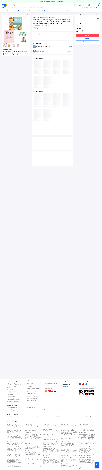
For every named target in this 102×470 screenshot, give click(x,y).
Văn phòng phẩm (70, 465)
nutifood (59, 416)
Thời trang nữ (28, 424)
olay (81, 416)
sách (38, 7)
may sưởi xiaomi (84, 462)
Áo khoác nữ (34, 426)
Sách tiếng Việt (64, 465)
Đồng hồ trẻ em (56, 437)
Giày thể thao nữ (88, 442)
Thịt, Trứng (13, 436)
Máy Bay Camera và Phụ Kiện (86, 455)
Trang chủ (83, 5)
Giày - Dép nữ (28, 443)
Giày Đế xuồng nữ (32, 448)
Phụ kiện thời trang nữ (47, 430)
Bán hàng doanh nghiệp (32, 398)
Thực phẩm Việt (18, 437)
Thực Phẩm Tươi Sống (12, 435)
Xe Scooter (71, 460)
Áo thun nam (27, 434)
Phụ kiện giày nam (31, 454)
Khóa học (71, 450)
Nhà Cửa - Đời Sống (47, 446)
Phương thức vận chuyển (12, 391)
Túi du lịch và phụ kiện (49, 425)
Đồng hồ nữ (50, 435)
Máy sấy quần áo (84, 430)
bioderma (39, 416)
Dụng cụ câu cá (84, 438)
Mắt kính (54, 430)
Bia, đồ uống (11, 441)
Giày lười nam (27, 452)
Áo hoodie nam (30, 436)
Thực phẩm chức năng (13, 455)
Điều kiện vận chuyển (31, 400)
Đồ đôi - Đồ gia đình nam (34, 437)
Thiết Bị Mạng (50, 443)
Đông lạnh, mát (16, 438)
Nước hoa (12, 461)
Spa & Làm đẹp (69, 451)
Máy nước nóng (86, 429)
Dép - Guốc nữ (34, 445)
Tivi (81, 429)
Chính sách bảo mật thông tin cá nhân (35, 390)
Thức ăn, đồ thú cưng (13, 443)
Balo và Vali (46, 424)
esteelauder (15, 416)
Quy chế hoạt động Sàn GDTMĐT (51, 383)
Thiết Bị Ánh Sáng (86, 449)
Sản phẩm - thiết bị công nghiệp (69, 433)
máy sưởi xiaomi (87, 463)
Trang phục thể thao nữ (83, 434)
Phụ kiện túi (37, 460)
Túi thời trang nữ (29, 458)
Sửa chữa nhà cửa (48, 449)
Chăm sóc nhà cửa (15, 444)
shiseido (9, 418)
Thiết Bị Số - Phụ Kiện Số (67, 438)
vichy (20, 418)
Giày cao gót (27, 445)
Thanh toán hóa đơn (65, 450)
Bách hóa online (66, 431)
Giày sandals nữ (32, 446)
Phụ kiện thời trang (47, 429)
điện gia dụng (15, 7)
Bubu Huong (60, 19)
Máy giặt (82, 428)
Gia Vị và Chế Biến (48, 461)
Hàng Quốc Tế (64, 424)
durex (35, 416)
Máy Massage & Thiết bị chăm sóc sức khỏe (15, 457)
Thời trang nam (28, 432)
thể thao (42, 7)
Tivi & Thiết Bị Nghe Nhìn (68, 434)
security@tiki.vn (17, 401)
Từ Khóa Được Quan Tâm (84, 457)
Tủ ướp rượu (91, 430)
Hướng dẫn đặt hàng (11, 389)
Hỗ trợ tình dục (17, 461)
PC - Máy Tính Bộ (48, 444)
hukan (17, 418)
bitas (92, 416)
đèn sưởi (84, 459)
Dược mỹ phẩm (18, 462)
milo (45, 416)
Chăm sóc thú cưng (47, 459)
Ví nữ (38, 459)
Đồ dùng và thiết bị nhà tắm (51, 451)
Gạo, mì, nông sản (13, 439)
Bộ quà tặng (48, 464)
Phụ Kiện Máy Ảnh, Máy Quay (84, 448)
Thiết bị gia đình (18, 466)
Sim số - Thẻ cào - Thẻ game (71, 455)
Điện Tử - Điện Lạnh (83, 424)
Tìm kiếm (71, 5)
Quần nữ (33, 425)
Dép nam (31, 453)
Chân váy (33, 428)
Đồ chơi (19, 425)
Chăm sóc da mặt (10, 454)
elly (43, 416)
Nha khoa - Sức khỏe (68, 454)
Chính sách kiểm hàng (11, 392)
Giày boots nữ (30, 447)
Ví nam (26, 464)
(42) (42, 25)
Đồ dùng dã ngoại (86, 435)
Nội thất (48, 450)
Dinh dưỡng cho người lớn (14, 430)
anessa (74, 416)
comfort (88, 416)
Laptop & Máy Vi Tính (70, 432)
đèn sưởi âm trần (84, 467)
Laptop (54, 444)
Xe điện (72, 459)
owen (29, 416)
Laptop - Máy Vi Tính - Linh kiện (51, 439)
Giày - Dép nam (29, 450)
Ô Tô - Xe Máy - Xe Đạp (66, 457)
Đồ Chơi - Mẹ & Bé (11, 424)
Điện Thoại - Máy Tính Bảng (14, 446)
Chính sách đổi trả (10, 394)
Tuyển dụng (29, 386)
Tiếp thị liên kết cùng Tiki (32, 396)
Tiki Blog (29, 384)
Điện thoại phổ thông (13, 449)
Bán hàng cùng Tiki (48, 384)
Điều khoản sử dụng (31, 393)
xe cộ (20, 7)
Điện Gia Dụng (10, 465)
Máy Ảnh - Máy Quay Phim (85, 446)
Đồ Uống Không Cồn (50, 463)
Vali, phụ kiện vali (55, 426)
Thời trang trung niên (31, 430)
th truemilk (21, 416)
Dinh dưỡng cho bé (13, 429)
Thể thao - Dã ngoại (66, 428)
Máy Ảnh (89, 455)
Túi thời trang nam (29, 463)
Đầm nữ (29, 425)
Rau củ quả (11, 437)
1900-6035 (12, 383)
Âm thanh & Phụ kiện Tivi (83, 425)
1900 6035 (12, 410)
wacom (70, 416)
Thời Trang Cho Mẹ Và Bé (12, 425)
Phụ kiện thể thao (86, 436)
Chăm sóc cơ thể (13, 456)
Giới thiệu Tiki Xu (30, 395)
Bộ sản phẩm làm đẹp (14, 462)
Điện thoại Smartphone (12, 448)
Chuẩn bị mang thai (13, 432)
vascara (8, 416)
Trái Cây (8, 436)
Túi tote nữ (32, 460)
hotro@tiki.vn (17, 399)
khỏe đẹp (29, 7)
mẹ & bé (24, 7)
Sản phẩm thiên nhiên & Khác (14, 459)
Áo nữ (26, 425)
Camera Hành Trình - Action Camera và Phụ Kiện (86, 450)
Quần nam (33, 434)
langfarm (13, 418)
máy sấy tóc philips (87, 460)
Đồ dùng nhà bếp (10, 466)
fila (22, 418)
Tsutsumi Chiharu (53, 19)
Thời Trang (71, 425)
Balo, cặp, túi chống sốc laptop (51, 426)
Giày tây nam (33, 452)
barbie (25, 416)
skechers (49, 416)
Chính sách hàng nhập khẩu (12, 397)
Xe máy (64, 460)
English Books (68, 466)
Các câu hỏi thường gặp (12, 386)
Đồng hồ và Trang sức (48, 434)
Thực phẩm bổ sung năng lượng (86, 443)
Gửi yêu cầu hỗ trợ (10, 387)
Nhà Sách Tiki (64, 463)
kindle (63, 416)
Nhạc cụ (52, 454)
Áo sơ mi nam (33, 435)
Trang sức (45, 435)
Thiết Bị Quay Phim (86, 454)
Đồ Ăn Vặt (47, 462)
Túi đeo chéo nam (32, 464)
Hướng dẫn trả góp (11, 396)
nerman (66, 416)
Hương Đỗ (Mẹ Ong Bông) (43, 19)
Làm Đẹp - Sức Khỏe (12, 453)
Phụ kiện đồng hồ (48, 437)
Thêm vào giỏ (87, 38)
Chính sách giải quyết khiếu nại (33, 391)
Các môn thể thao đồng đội (86, 439)
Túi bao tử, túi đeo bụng (36, 466)
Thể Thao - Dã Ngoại (83, 432)
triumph (55, 416)
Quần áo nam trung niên (32, 439)
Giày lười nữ (35, 447)
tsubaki (25, 418)
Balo (44, 425)
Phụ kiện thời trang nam (50, 431)
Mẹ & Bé (68, 430)
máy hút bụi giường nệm (86, 464)
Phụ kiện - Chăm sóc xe (65, 459)
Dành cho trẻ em (13, 442)
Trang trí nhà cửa (46, 448)
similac (84, 416)
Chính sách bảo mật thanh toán (33, 388)
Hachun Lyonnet (66, 19)
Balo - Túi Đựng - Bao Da (86, 451)
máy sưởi (80, 459)
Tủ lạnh (82, 426)
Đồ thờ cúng (47, 454)
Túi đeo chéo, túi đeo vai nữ (30, 459)
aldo (52, 416)
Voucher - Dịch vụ (65, 449)
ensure (32, 416)
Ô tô (67, 460)
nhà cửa (34, 7)
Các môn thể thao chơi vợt (86, 440)
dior (12, 416)
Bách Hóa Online (47, 457)
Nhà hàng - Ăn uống (67, 452)
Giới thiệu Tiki (30, 383)
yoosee (78, 416)
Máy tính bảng (13, 450)
